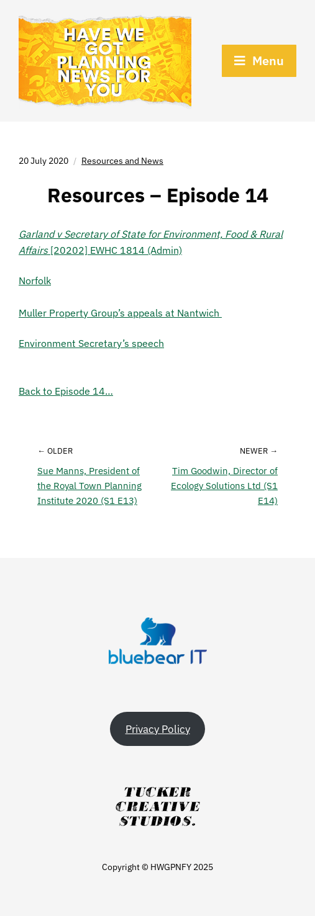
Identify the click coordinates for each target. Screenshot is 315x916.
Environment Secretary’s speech (91, 343)
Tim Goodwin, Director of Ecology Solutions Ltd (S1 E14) (224, 485)
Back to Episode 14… (66, 391)
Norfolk (35, 280)
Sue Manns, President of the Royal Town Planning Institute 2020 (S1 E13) (89, 485)
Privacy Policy (158, 729)
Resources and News (122, 160)
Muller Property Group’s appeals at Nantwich (120, 313)
